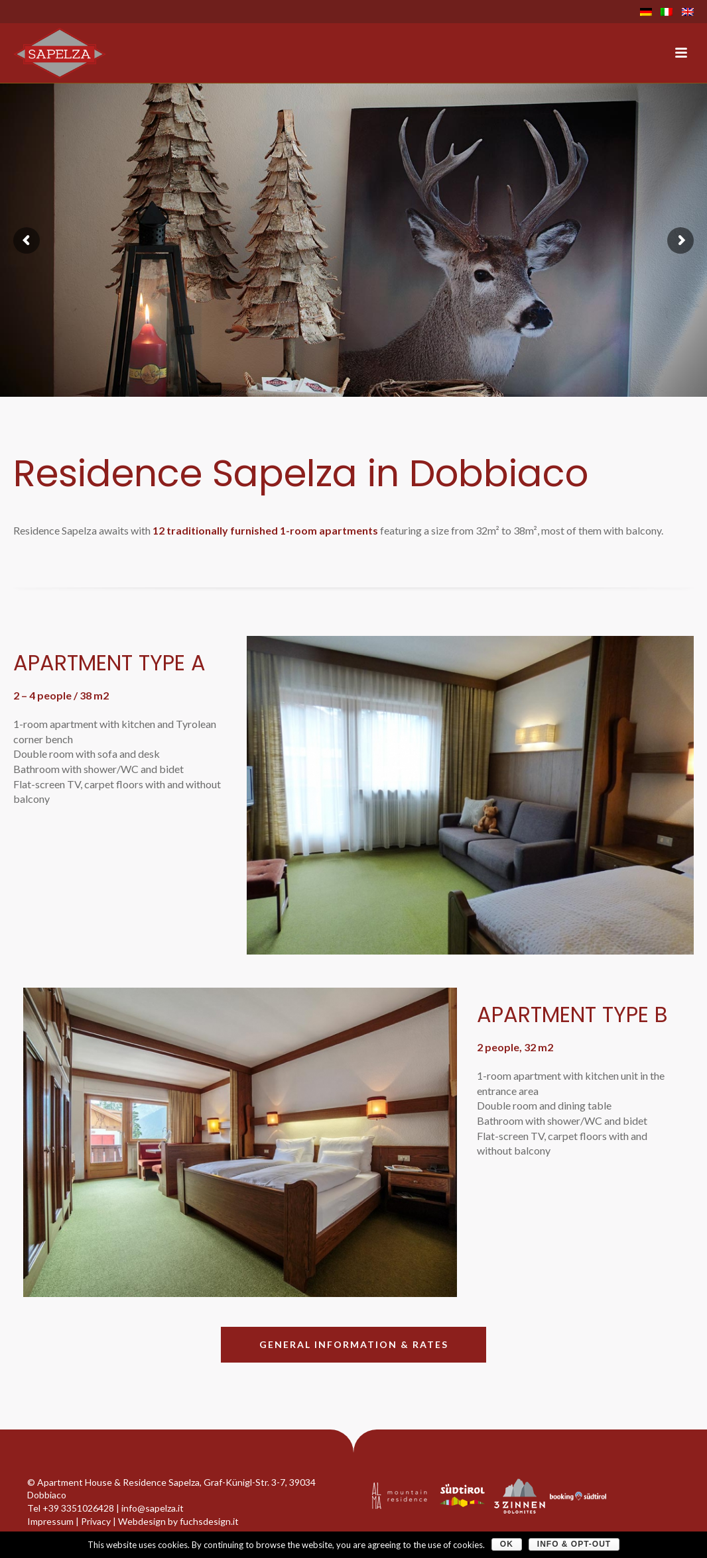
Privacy (96, 1521)
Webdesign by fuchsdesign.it (178, 1521)
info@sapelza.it (152, 1508)
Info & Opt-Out (574, 1544)
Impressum (50, 1521)
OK (506, 1544)
